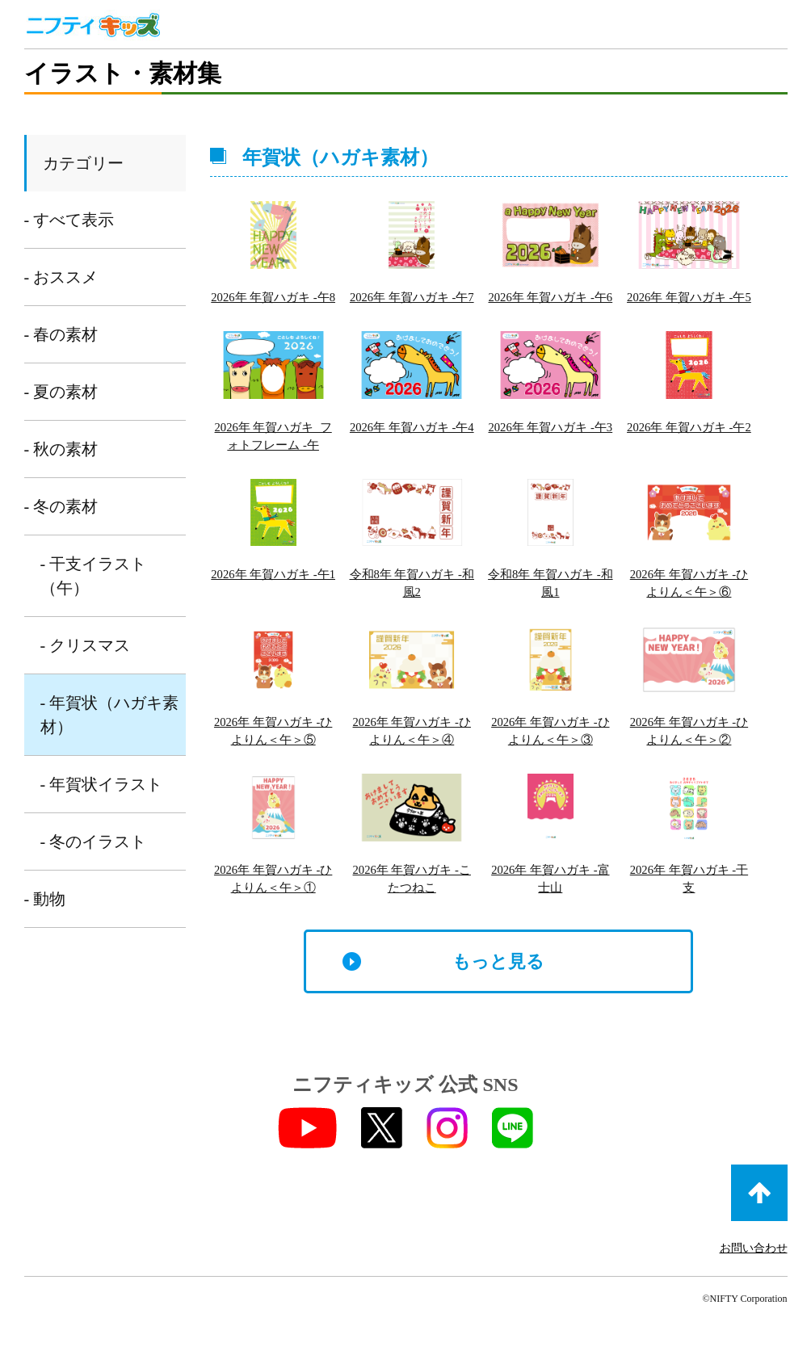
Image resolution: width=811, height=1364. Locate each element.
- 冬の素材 (61, 506)
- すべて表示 (69, 220)
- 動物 (45, 899)
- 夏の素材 (61, 392)
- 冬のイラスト (93, 841)
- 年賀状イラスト (101, 784)
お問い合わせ (754, 1282)
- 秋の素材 (61, 449)
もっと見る (498, 995)
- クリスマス (85, 645)
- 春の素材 (61, 334)
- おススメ (61, 277)
